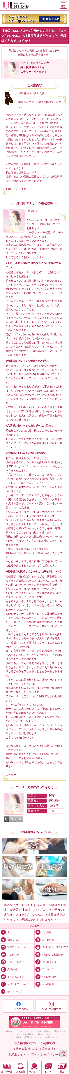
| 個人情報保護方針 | (26, 1043)
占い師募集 (44, 983)
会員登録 (43, 932)
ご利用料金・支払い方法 (51, 946)
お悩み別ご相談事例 (49, 954)
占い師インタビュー (49, 961)
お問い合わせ (45, 976)
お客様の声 (9, 954)
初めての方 (9, 939)
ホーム (7, 932)
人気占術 (8, 969)
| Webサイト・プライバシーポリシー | (34, 1054)
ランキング (44, 969)
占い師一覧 (44, 939)
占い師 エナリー (36, 211)
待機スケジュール (13, 946)
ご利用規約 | (48, 1043)
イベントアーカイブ (14, 983)
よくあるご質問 (12, 976)
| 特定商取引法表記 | (27, 1048)
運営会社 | (48, 1048)
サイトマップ (11, 991)
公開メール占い (12, 961)
